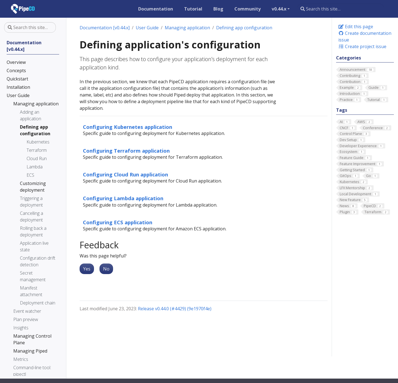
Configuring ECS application (117, 222)
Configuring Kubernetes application (127, 126)
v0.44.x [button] (279, 9)
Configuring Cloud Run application (125, 174)
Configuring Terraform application (126, 150)
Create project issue (362, 46)
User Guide (147, 28)
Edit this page (355, 27)
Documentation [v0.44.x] (105, 28)
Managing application (187, 28)
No (106, 269)
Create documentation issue (364, 36)
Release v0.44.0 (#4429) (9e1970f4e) (174, 309)
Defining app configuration (244, 28)
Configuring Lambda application (123, 198)
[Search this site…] (340, 9)
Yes (86, 269)
